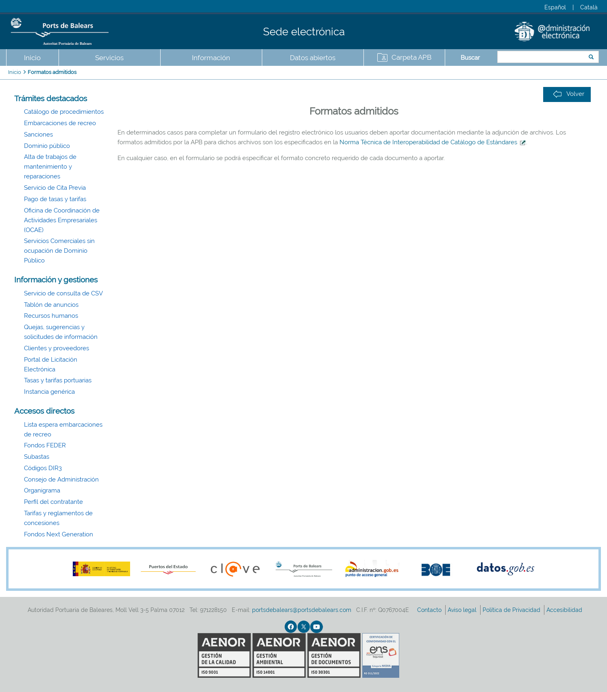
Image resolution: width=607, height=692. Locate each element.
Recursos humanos (51, 315)
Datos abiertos (312, 58)
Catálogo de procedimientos (64, 111)
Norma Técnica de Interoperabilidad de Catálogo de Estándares (432, 142)
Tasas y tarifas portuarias (57, 380)
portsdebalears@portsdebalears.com (301, 610)
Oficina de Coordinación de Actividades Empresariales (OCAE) (62, 220)
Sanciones (38, 134)
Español (555, 7)
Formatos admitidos (52, 72)
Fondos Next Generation (58, 534)
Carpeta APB (411, 57)
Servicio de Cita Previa (55, 187)
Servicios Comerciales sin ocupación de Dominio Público (59, 250)
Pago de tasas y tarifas (55, 199)
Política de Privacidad (512, 610)
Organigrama (42, 490)
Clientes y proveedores (56, 348)
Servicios (109, 58)
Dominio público (47, 146)
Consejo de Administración (61, 479)
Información (211, 58)
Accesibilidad (565, 610)
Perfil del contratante (53, 501)
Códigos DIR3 (43, 468)
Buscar (470, 57)
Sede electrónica (304, 32)
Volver (568, 94)
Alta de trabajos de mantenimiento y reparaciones (50, 166)
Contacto (430, 610)
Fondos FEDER (45, 445)
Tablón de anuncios (51, 304)
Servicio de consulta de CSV (63, 293)
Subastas (36, 456)
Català (589, 7)
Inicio (32, 58)
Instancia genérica (49, 391)
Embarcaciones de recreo (60, 123)
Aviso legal (463, 610)
